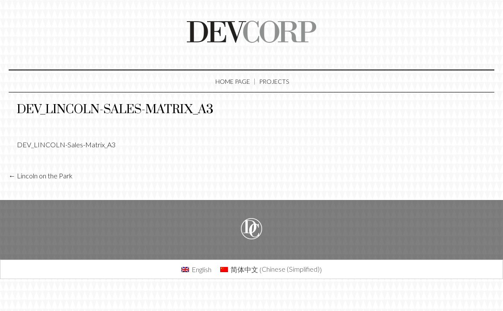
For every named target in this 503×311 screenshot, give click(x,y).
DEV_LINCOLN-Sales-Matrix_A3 (115, 109)
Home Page (232, 82)
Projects (274, 82)
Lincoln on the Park (41, 175)
